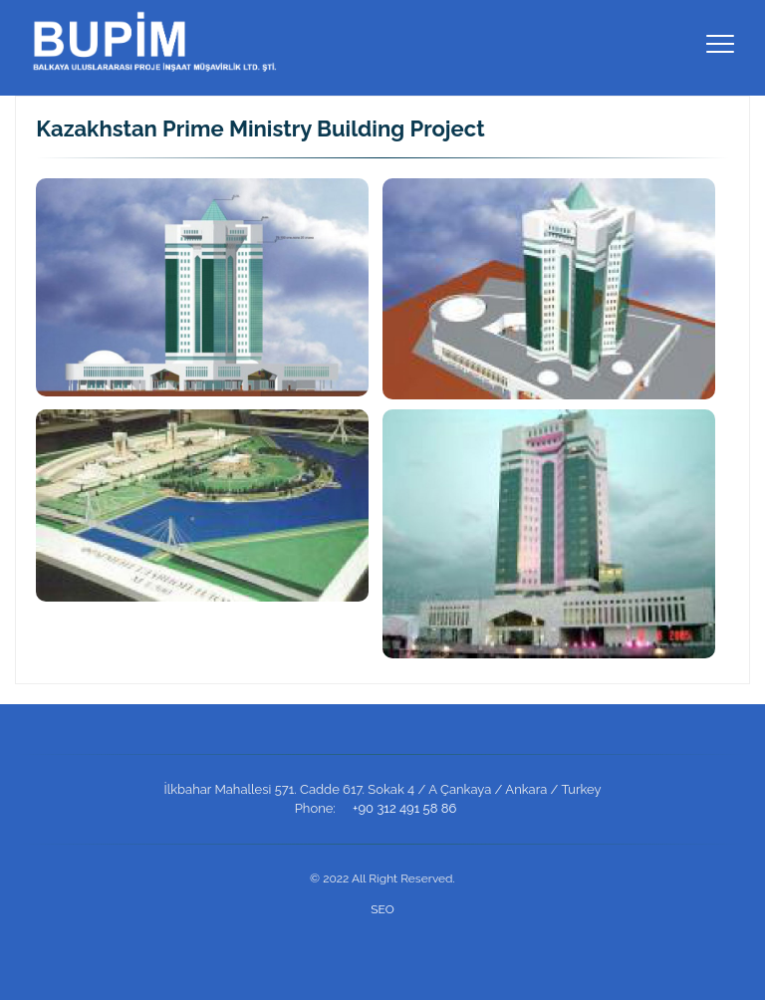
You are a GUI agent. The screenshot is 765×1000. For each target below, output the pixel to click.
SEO (382, 909)
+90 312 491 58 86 (404, 808)
